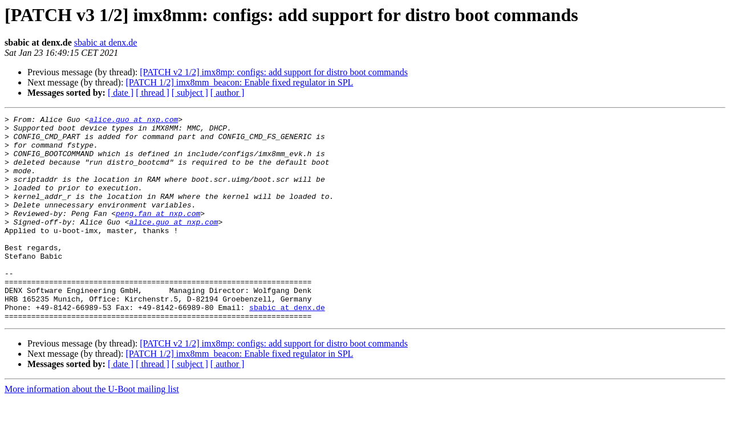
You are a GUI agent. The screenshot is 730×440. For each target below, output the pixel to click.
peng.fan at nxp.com (158, 234)
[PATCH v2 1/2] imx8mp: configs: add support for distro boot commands (274, 72)
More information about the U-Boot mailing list (92, 430)
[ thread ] (152, 92)
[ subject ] (190, 92)
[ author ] (227, 92)
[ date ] (120, 92)
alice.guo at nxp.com (133, 121)
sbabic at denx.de (105, 42)
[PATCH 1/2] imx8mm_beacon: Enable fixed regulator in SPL (239, 82)
